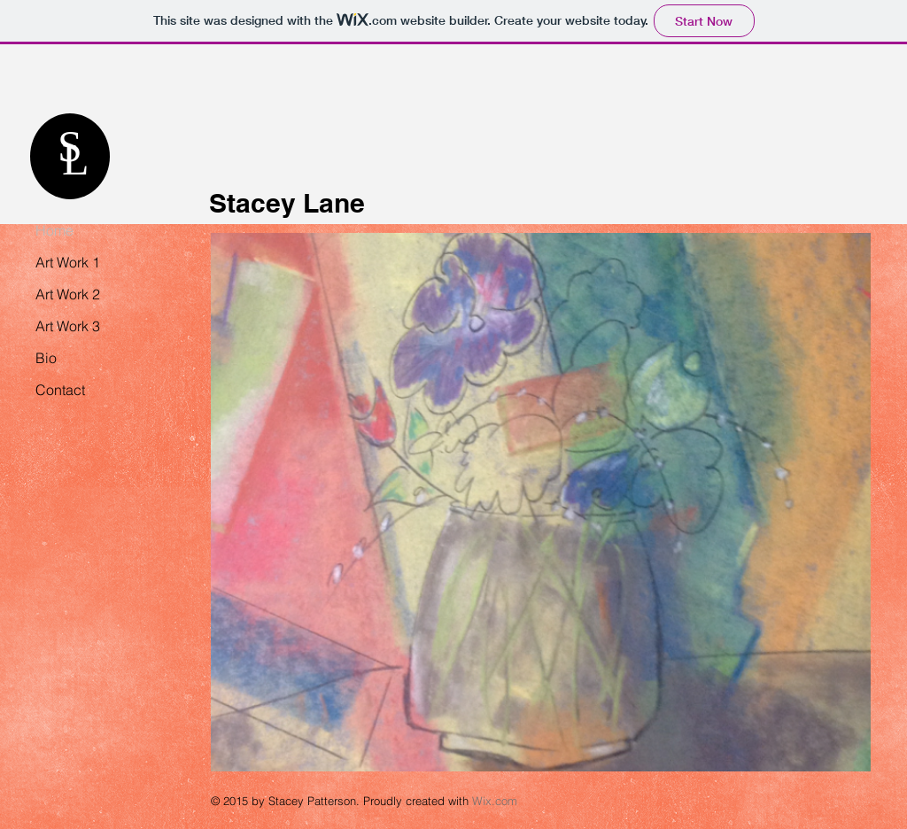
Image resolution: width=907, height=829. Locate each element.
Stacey (252, 203)
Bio (46, 358)
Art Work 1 (67, 262)
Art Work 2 (67, 294)
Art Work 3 (67, 326)
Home (54, 230)
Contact (60, 390)
